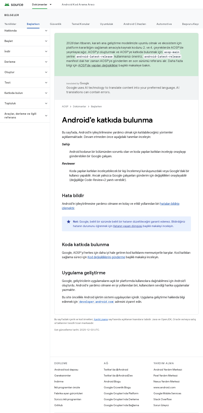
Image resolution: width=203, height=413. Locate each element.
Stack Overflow (163, 399)
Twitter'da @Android (116, 369)
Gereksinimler (62, 375)
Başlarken (96, 106)
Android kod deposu (66, 369)
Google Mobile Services (167, 393)
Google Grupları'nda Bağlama (121, 405)
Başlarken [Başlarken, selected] (33, 24)
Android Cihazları (134, 24)
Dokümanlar (79, 106)
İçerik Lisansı (101, 319)
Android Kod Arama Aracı (78, 4)
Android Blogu (112, 381)
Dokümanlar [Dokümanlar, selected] (39, 4)
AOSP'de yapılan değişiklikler (98, 65)
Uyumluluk (106, 24)
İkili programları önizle (67, 387)
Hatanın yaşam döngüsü (127, 226)
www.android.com (165, 387)
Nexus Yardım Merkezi (167, 381)
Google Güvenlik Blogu (117, 387)
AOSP (65, 106)
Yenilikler (10, 24)
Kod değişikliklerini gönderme (106, 257)
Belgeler (11, 15)
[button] (22, 31)
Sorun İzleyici (161, 405)
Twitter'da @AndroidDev (118, 375)
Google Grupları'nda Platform (121, 393)
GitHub (58, 405)
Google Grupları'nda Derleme (121, 399)
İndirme (58, 381)
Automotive (164, 24)
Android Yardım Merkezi (168, 369)
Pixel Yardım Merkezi (166, 375)
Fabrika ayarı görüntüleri (68, 393)
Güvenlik (55, 24)
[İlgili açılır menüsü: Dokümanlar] (52, 4)
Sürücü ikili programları (67, 399)
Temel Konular (81, 24)
